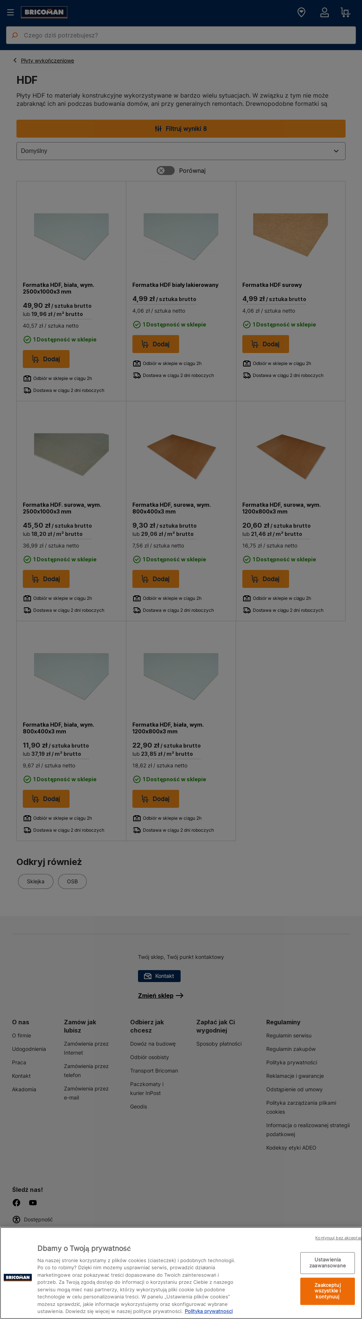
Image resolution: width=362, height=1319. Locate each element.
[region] (181, 1273)
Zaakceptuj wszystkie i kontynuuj (328, 1291)
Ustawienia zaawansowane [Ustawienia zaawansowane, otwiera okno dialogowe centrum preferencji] (327, 1263)
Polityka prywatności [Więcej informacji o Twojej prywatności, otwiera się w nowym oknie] (209, 1311)
